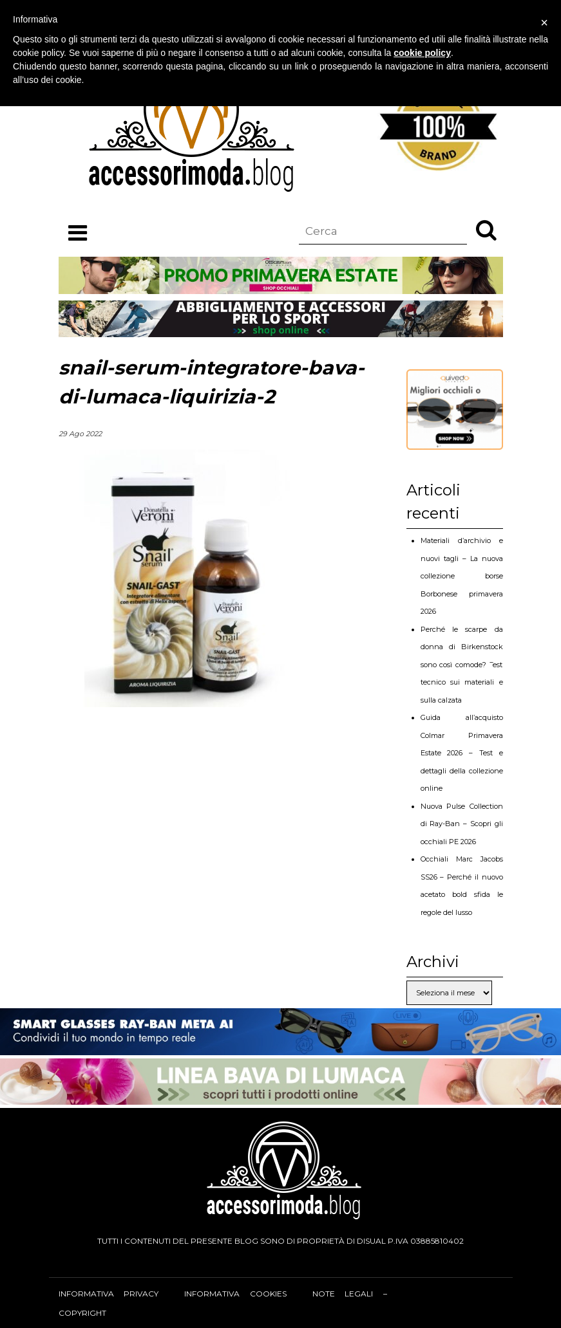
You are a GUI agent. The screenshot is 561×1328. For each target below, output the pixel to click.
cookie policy (422, 53)
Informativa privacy (108, 1293)
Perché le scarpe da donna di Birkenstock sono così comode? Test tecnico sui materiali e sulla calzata (462, 665)
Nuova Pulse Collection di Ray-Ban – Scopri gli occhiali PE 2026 (462, 824)
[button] (486, 229)
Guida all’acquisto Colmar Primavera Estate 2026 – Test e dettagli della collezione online (462, 753)
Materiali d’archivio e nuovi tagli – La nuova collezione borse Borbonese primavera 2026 (462, 576)
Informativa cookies (235, 1293)
